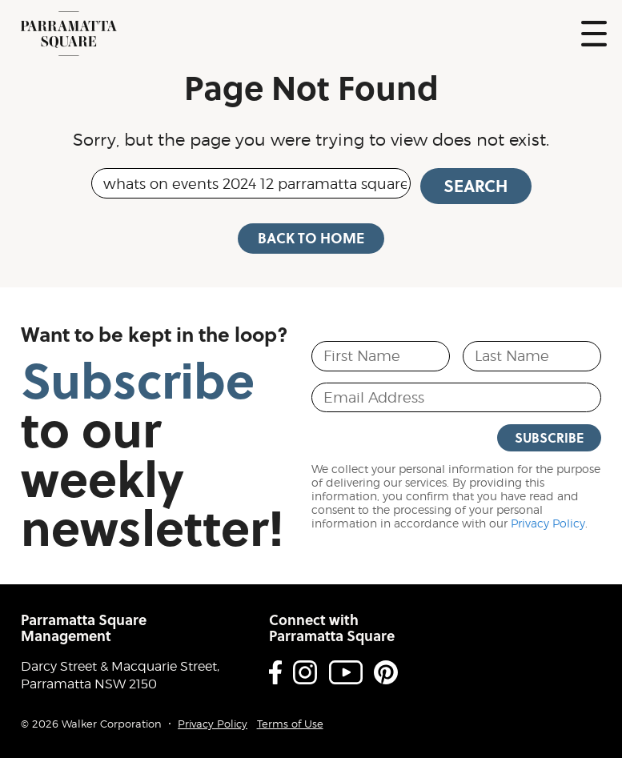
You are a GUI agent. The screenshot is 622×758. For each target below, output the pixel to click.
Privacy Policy (548, 523)
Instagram (305, 672)
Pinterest (386, 672)
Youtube (346, 672)
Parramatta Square (69, 33)
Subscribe (549, 437)
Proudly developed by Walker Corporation (579, 709)
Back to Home (311, 237)
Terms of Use (290, 724)
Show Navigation (594, 33)
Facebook (275, 672)
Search (475, 186)
